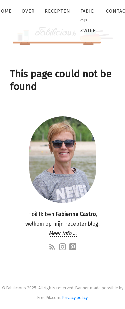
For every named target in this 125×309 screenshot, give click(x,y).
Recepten (57, 11)
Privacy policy (75, 297)
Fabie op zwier (88, 20)
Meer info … (63, 233)
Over (28, 11)
